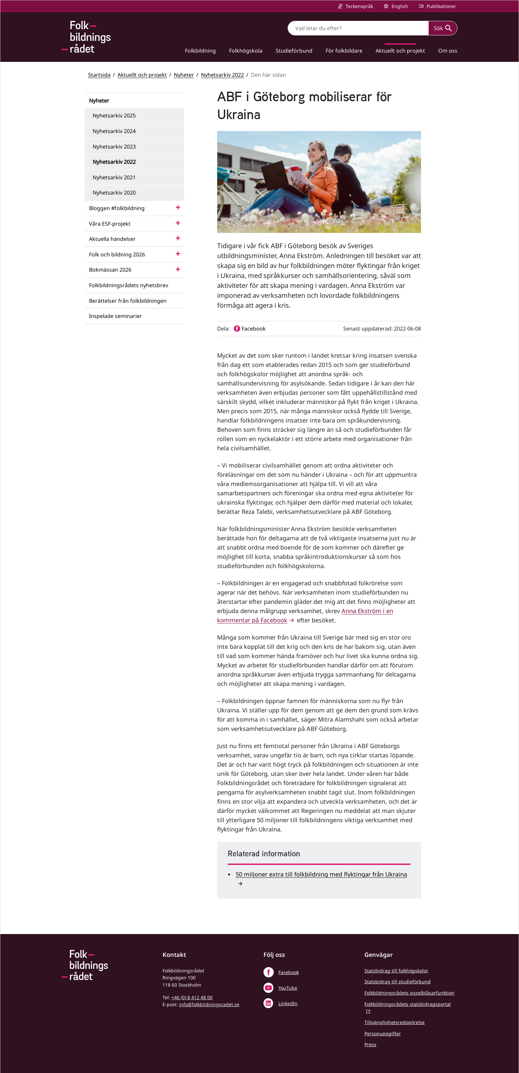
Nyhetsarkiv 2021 (114, 177)
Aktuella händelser (112, 239)
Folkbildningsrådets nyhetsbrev (128, 285)
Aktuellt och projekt (400, 50)
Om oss (447, 50)
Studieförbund (294, 50)
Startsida (99, 74)
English (399, 6)
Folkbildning (200, 50)
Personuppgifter (382, 1033)
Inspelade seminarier (115, 316)
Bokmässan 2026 (110, 269)
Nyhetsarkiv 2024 (114, 131)
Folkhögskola (245, 50)
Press (370, 1044)
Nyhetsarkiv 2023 (114, 146)
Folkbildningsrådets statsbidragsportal (407, 1004)
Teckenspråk (358, 6)
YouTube (287, 988)
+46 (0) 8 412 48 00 (191, 997)
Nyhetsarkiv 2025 (114, 115)
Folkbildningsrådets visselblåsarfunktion (409, 993)
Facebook (288, 972)
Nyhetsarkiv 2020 (114, 192)
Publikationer (440, 6)
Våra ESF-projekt (109, 223)
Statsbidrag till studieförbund (397, 981)
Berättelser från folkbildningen (127, 300)
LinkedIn (288, 1003)
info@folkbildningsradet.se (209, 1004)
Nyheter (184, 74)
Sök (443, 28)
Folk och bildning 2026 (117, 254)
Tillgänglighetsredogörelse (394, 1022)
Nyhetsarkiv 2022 (222, 74)
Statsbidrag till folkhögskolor (396, 970)
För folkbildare (344, 50)
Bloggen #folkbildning (117, 208)
